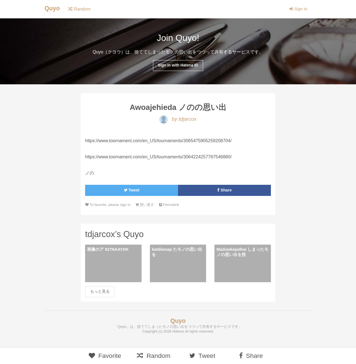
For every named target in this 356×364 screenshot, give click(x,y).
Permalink (173, 206)
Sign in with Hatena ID (178, 65)
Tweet (131, 191)
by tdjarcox (178, 120)
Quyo (52, 8)
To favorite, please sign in (109, 206)
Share (224, 191)
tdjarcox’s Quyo (115, 236)
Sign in (298, 9)
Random (80, 9)
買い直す (147, 206)
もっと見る (100, 294)
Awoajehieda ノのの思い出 (178, 108)
